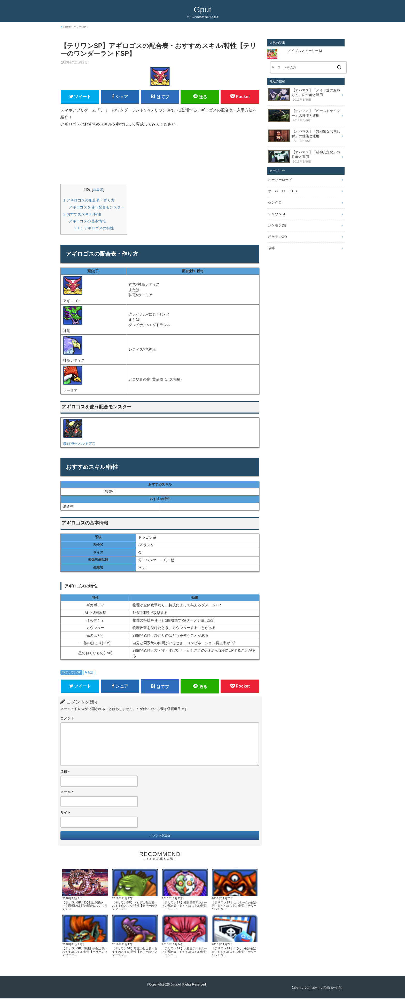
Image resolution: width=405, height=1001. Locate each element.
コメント (67, 720)
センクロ (274, 197)
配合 (91, 673)
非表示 (98, 191)
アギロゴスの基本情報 (87, 222)
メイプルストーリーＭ (305, 51)
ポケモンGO (277, 229)
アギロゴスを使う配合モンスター (96, 208)
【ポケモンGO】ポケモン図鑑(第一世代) (314, 990)
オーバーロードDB (281, 186)
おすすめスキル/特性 (82, 215)
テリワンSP (73, 673)
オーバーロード (279, 175)
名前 (65, 773)
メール (66, 794)
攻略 (271, 240)
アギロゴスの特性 (94, 229)
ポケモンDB (276, 218)
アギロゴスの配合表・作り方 (89, 201)
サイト (65, 814)
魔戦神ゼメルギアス (79, 444)
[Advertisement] (159, 156)
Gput (202, 9)
